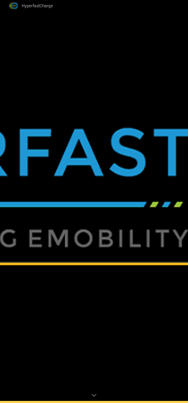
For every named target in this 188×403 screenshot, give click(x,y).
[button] (94, 396)
